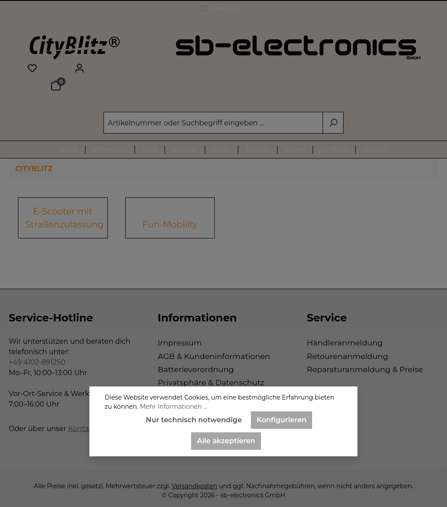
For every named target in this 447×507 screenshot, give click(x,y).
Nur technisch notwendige (194, 420)
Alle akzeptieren (226, 441)
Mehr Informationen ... (173, 406)
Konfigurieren (281, 420)
